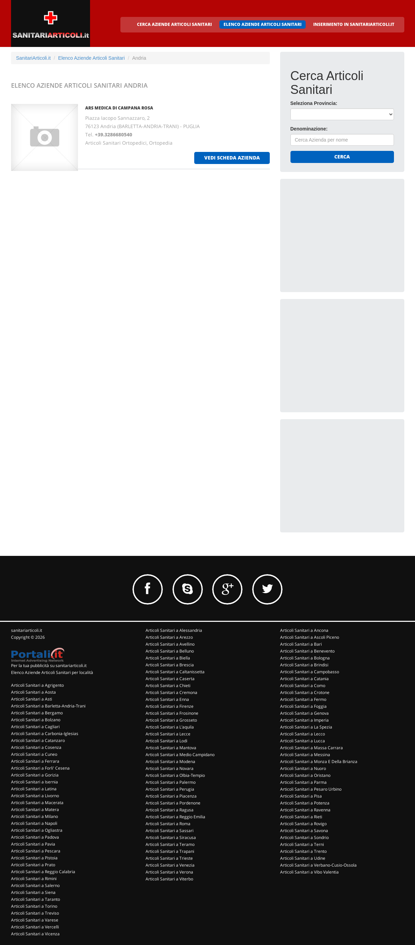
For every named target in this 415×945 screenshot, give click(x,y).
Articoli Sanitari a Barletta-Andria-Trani (48, 706)
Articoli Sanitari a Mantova (171, 748)
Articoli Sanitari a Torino (34, 906)
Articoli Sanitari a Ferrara (35, 761)
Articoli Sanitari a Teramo (170, 844)
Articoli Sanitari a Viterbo (169, 879)
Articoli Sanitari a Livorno (35, 796)
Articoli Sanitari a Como (302, 685)
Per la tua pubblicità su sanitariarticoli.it (49, 665)
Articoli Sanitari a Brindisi (304, 665)
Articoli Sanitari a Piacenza (171, 796)
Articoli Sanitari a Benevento (307, 651)
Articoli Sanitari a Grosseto (171, 720)
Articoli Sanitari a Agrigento (37, 685)
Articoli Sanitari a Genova (304, 713)
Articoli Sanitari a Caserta (170, 679)
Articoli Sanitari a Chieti (168, 685)
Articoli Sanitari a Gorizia (35, 775)
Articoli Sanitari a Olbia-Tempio (175, 775)
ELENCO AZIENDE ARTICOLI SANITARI (263, 24)
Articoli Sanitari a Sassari (170, 830)
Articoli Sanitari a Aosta (33, 692)
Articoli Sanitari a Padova (35, 837)
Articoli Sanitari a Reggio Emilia (175, 817)
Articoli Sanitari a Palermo (171, 782)
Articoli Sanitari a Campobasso (309, 672)
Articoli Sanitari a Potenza (304, 803)
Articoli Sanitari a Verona (169, 872)
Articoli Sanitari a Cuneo (34, 754)
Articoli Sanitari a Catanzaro (38, 740)
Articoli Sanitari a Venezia (170, 865)
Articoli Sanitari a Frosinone (172, 713)
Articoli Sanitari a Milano (34, 816)
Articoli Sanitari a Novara (170, 768)
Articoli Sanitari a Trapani (170, 851)
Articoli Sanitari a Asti (31, 699)
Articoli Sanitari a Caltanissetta (175, 672)
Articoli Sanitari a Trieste (169, 858)
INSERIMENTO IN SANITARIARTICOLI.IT (353, 24)
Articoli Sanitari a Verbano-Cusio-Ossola (318, 865)
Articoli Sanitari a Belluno (170, 651)
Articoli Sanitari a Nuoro (303, 768)
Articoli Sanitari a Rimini (34, 878)
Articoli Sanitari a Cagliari (35, 727)
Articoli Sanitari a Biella (168, 658)
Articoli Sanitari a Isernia (34, 782)
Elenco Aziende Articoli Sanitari (91, 58)
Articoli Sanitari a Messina (305, 755)
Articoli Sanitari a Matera (35, 809)
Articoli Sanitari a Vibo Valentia (309, 872)
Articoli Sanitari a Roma (168, 824)
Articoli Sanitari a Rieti (301, 817)
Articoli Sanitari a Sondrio (304, 837)
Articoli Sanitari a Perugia (170, 789)
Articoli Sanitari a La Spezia (306, 727)
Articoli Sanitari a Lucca (302, 741)
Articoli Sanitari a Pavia (33, 844)
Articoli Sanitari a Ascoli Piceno (309, 637)
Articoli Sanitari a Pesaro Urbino (311, 789)
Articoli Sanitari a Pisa (301, 796)
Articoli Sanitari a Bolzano (35, 720)
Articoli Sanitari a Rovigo (303, 824)
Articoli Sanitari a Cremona (171, 692)
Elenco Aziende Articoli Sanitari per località (52, 672)
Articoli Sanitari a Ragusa (170, 810)
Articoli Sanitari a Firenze (170, 706)
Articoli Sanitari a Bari (301, 644)
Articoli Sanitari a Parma (303, 782)
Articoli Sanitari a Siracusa (171, 837)
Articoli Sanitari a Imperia (304, 720)
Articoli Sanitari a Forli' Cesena (40, 768)
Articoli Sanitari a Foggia (303, 706)
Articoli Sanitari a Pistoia (34, 858)
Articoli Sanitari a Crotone (304, 692)
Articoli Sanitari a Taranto (35, 899)
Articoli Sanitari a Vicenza (35, 934)
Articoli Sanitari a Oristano (305, 775)
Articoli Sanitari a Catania (304, 679)
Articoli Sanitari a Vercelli (35, 927)
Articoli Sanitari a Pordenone (173, 803)
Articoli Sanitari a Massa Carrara (311, 748)
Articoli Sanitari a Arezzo (169, 637)
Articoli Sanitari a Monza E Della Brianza (318, 761)
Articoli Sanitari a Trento (303, 851)
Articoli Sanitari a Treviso (35, 913)
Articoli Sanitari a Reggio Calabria (43, 872)
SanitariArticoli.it (33, 58)
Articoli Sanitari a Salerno (35, 885)
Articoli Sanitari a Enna (167, 699)
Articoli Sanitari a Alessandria (174, 630)
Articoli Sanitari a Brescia (170, 665)
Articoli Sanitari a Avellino (170, 644)
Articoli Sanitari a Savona (304, 830)
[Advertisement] (342, 232)
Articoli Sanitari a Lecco (302, 734)
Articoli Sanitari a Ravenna (305, 810)
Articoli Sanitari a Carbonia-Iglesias (44, 733)
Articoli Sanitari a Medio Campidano (180, 755)
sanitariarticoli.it (26, 630)
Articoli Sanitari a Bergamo (37, 713)
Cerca (342, 156)
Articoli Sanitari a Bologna (305, 658)
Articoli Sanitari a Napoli (34, 823)
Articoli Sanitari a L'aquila (170, 727)
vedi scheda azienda (232, 157)
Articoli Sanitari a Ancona (304, 630)
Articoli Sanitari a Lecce (168, 734)
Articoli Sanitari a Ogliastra (36, 830)
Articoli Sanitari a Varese (34, 920)
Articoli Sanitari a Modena (170, 761)
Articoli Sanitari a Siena (33, 892)
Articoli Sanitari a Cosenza (36, 747)
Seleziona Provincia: (313, 103)
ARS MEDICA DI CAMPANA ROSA (119, 108)
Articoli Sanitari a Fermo (303, 699)
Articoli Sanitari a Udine (302, 858)
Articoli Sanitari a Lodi (166, 741)
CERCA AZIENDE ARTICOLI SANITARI (174, 24)
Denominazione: (309, 129)
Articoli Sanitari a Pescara (35, 851)
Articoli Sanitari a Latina (34, 789)
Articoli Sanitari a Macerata (37, 803)
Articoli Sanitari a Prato (33, 865)
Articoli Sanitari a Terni (302, 844)
